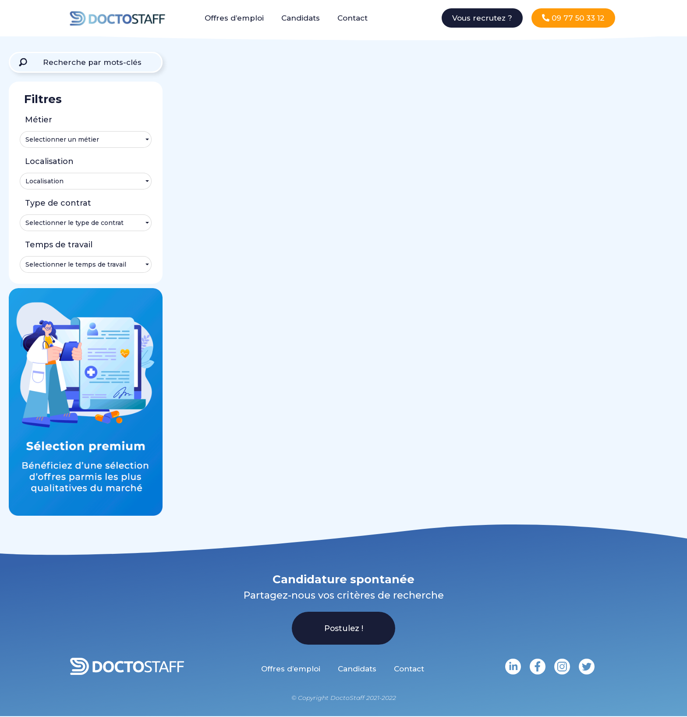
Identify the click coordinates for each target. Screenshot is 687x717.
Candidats (300, 18)
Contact (352, 18)
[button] (482, 18)
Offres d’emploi (234, 18)
